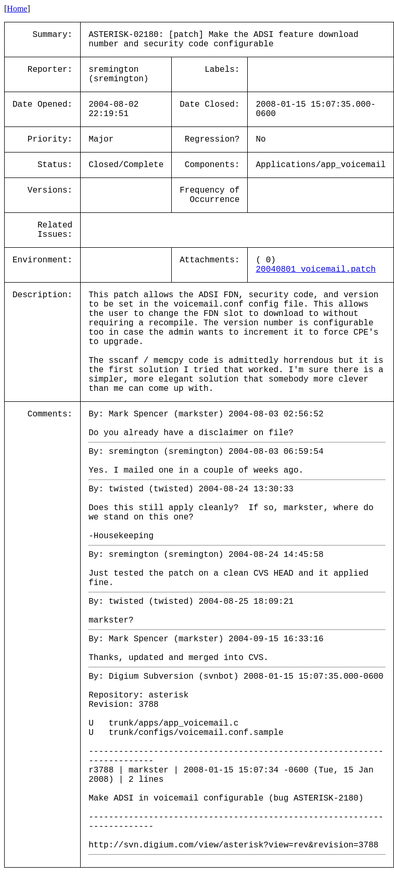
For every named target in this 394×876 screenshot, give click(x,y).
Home (17, 8)
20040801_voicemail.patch (315, 269)
